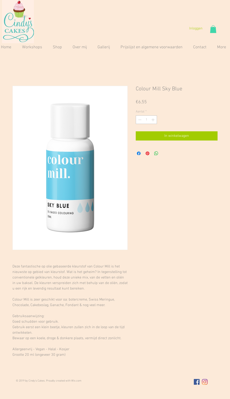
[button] (213, 29)
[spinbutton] (146, 120)
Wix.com (76, 380)
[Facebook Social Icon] (197, 382)
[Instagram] (205, 382)
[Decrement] (139, 120)
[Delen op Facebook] (139, 153)
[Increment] (153, 120)
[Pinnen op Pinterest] (147, 153)
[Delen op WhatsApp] (156, 153)
